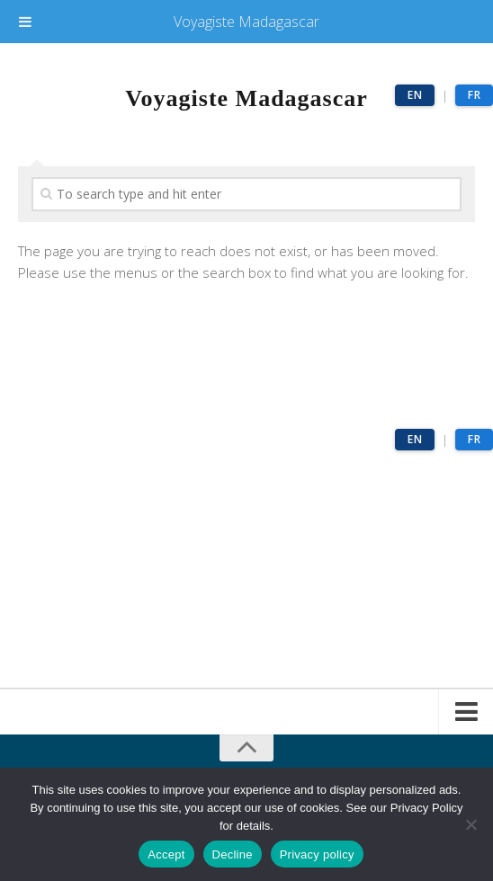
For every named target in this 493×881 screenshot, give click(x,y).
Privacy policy (317, 854)
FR (474, 94)
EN (415, 94)
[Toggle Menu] (25, 21)
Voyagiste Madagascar (246, 21)
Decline (232, 854)
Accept (166, 854)
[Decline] (471, 824)
